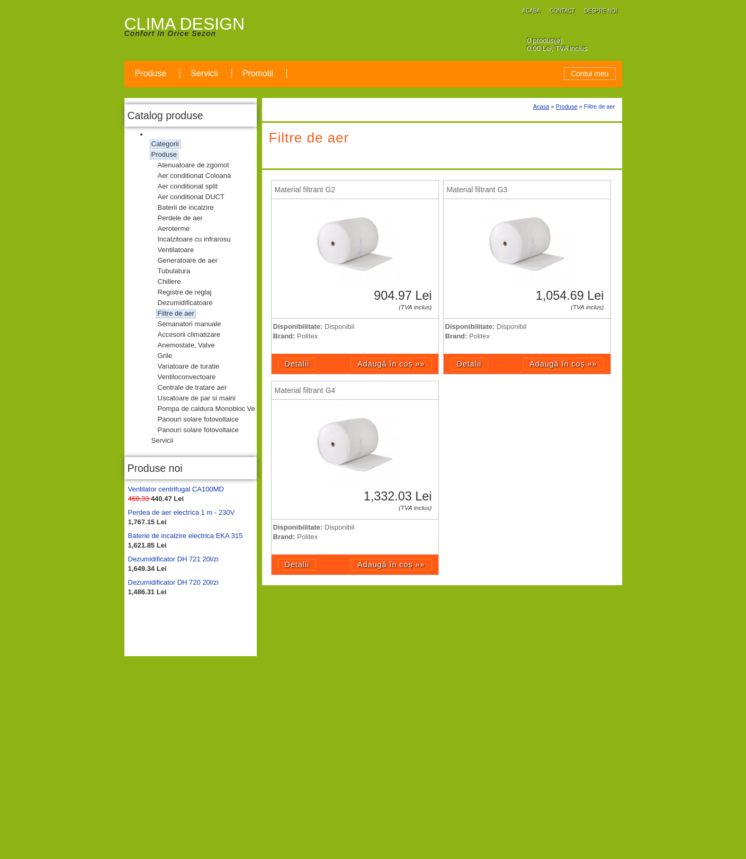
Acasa (541, 106)
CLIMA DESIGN (184, 23)
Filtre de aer (599, 106)
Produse (567, 106)
